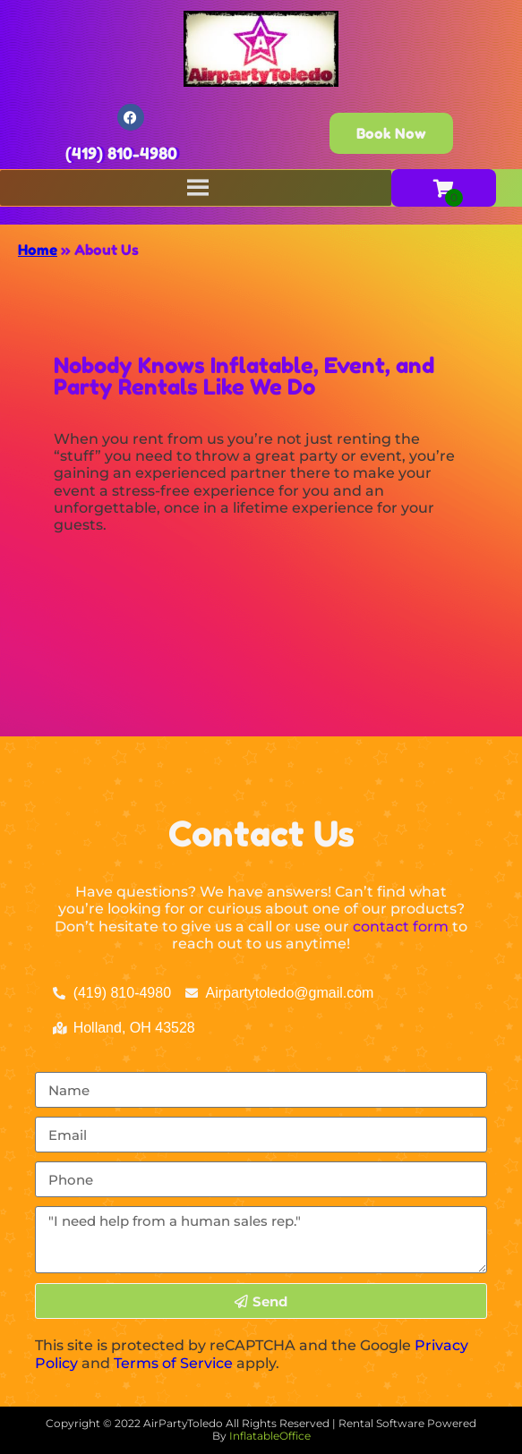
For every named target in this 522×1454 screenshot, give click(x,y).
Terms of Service (173, 1363)
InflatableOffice (270, 1435)
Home (37, 250)
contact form (401, 926)
